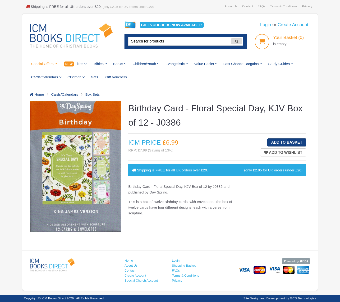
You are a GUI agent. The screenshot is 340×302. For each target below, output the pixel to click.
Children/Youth (146, 64)
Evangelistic (176, 64)
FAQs (261, 6)
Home (128, 260)
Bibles (100, 64)
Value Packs (205, 64)
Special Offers (44, 64)
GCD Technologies (303, 298)
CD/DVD (76, 77)
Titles (75, 63)
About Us (231, 6)
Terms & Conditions (283, 6)
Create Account (293, 24)
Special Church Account (141, 280)
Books (119, 64)
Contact (247, 6)
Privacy (307, 6)
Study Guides (280, 64)
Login (265, 24)
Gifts (94, 77)
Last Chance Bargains (242, 64)
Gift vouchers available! (171, 25)
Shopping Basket (184, 265)
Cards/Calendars (46, 77)
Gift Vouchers (116, 77)
